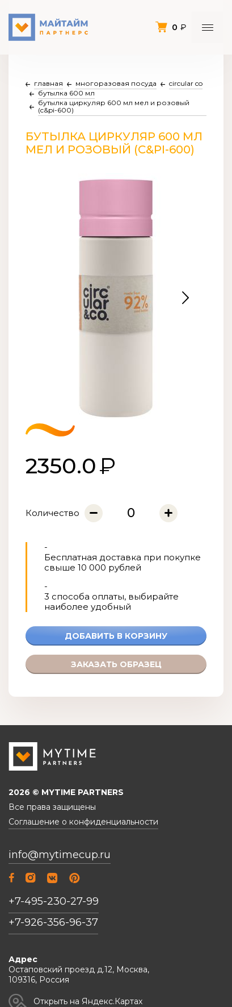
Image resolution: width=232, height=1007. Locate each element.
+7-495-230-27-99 (54, 901)
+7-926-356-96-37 (53, 922)
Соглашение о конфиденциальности (83, 822)
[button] (185, 298)
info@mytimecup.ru (60, 855)
